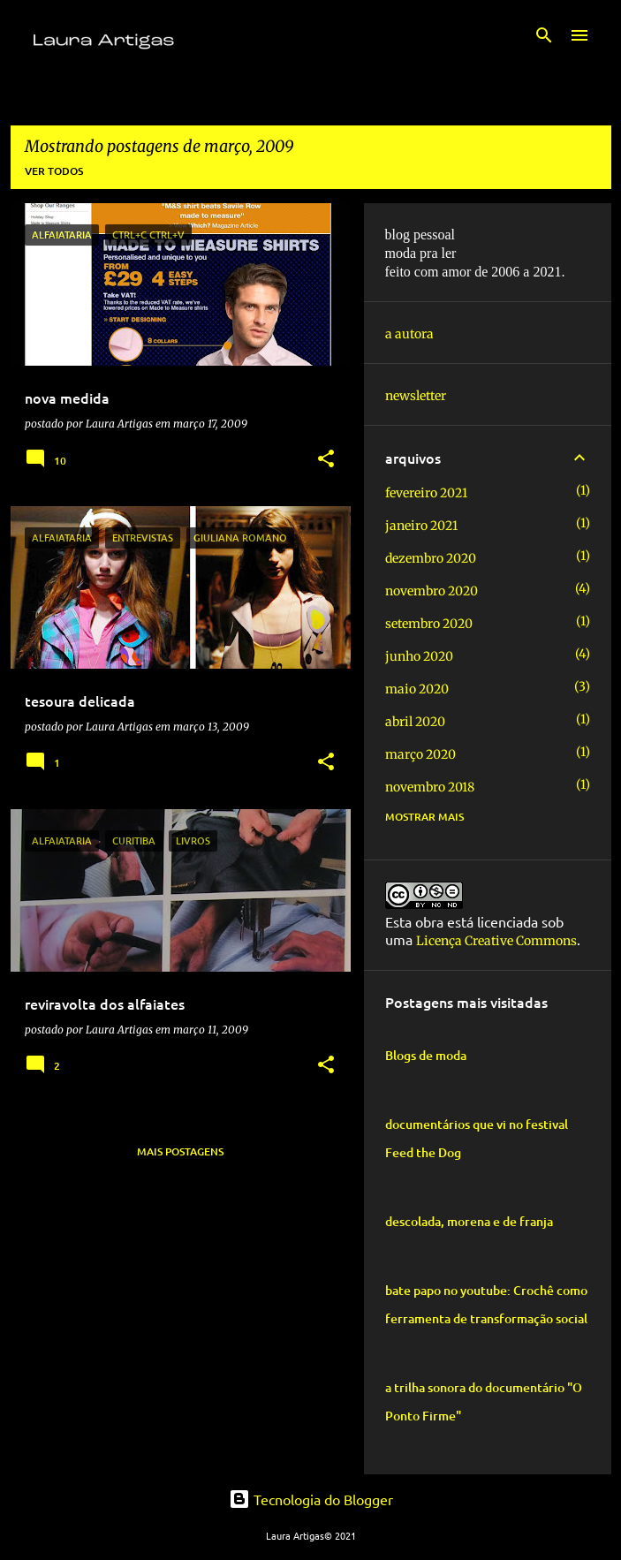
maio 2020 (417, 689)
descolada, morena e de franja (469, 1221)
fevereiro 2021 (426, 493)
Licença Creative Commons (496, 941)
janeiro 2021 (421, 526)
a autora (409, 334)
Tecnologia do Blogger (311, 1499)
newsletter (415, 396)
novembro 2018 (429, 787)
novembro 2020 (431, 591)
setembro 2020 (429, 624)
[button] (326, 460)
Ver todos (54, 170)
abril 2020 (415, 722)
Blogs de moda (425, 1055)
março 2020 (420, 754)
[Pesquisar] (544, 35)
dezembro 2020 (430, 558)
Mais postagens (180, 1151)
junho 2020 (419, 656)
